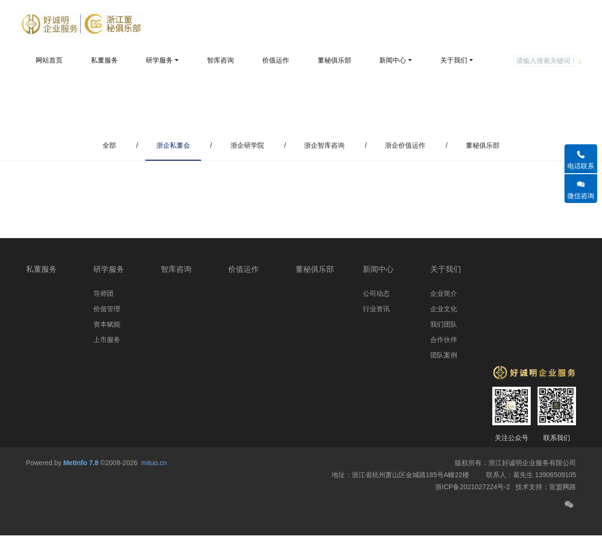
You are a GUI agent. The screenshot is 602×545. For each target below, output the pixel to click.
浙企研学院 (247, 145)
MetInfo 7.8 (80, 486)
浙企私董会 (173, 145)
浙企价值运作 (405, 145)
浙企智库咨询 (324, 145)
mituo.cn (154, 486)
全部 (109, 145)
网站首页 (49, 60)
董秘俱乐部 (483, 145)
